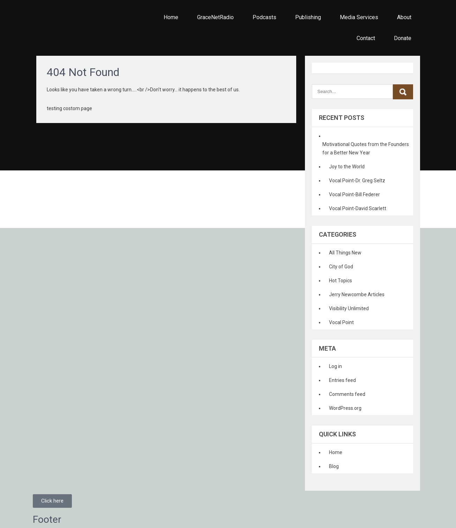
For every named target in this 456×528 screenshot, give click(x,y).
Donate (402, 38)
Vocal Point (341, 322)
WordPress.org (345, 408)
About (404, 17)
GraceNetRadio (215, 17)
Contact (366, 38)
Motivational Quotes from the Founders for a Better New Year (365, 148)
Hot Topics (340, 280)
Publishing (308, 17)
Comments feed (347, 394)
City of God (341, 266)
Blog (334, 466)
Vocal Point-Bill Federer (354, 194)
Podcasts (264, 17)
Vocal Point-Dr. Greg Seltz (357, 180)
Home (171, 17)
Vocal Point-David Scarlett (357, 208)
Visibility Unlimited (349, 308)
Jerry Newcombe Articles (356, 294)
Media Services (359, 17)
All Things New (345, 252)
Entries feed (342, 380)
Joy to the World (347, 166)
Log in (335, 366)
